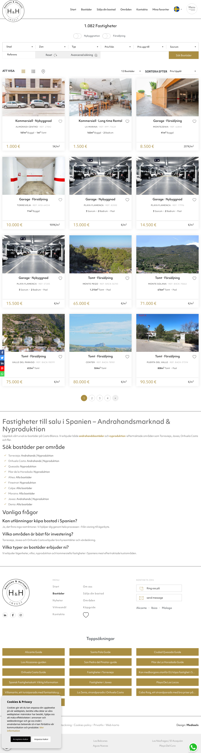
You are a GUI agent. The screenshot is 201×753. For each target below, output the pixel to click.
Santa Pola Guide (100, 652)
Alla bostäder (24, 477)
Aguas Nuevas (100, 745)
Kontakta (142, 9)
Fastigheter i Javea (100, 682)
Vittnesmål (59, 607)
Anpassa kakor (41, 739)
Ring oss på (149, 589)
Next (61, 97)
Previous (5, 97)
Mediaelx (193, 725)
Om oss (87, 586)
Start (73, 9)
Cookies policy (83, 725)
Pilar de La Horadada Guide (167, 662)
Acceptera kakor (20, 739)
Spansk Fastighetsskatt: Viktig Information (33, 682)
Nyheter (58, 600)
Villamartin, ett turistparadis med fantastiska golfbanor (35, 692)
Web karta (112, 725)
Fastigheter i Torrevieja (100, 672)
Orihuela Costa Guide (33, 672)
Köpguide (89, 607)
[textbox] (21, 47)
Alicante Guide (33, 652)
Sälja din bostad (106, 9)
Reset (51, 55)
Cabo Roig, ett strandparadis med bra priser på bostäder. (169, 692)
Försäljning (119, 36)
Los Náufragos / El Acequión (167, 740)
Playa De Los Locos (167, 682)
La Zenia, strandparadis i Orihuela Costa (100, 692)
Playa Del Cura (167, 745)
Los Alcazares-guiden (33, 662)
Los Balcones (100, 740)
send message (151, 598)
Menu (192, 8)
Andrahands (28, 455)
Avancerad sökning (84, 55)
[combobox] (20, 46)
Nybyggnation (92, 36)
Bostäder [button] (86, 9)
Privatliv (99, 725)
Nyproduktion (45, 455)
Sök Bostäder (184, 55)
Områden (126, 9)
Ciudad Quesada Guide (167, 652)
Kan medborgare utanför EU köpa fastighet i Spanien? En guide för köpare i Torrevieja (169, 672)
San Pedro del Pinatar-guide (100, 662)
